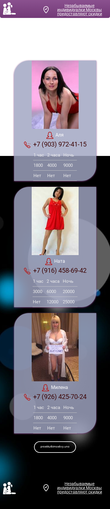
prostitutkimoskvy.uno (55, 446)
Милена (55, 387)
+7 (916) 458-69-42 (55, 271)
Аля (55, 135)
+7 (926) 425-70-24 (55, 397)
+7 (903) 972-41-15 (55, 144)
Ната (55, 261)
